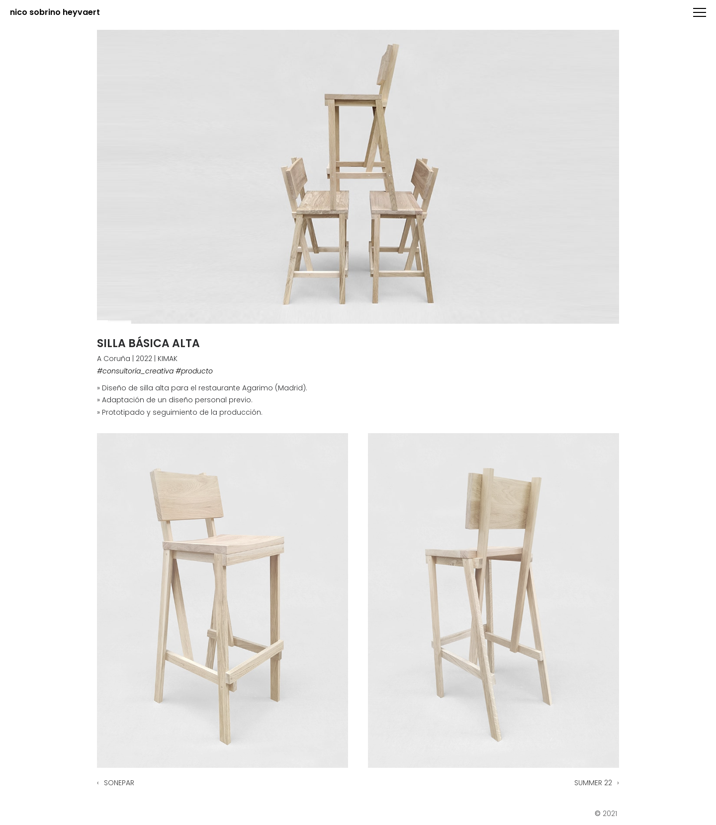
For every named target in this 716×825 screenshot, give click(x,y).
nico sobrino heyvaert (55, 12)
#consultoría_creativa (135, 371)
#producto (194, 371)
